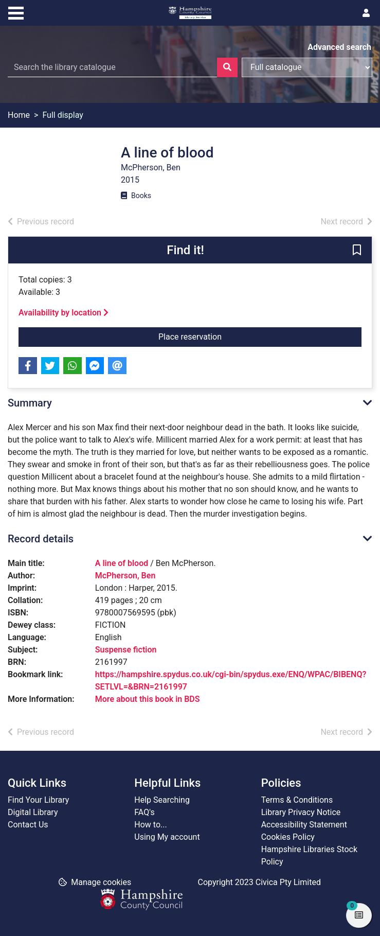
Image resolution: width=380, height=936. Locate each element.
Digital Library (33, 812)
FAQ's (144, 812)
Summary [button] (30, 403)
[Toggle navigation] (16, 12)
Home (19, 115)
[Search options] (307, 67)
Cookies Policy (288, 837)
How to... (150, 824)
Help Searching (162, 800)
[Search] (227, 67)
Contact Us (28, 824)
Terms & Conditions (297, 800)
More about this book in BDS (147, 699)
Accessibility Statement (304, 824)
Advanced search (339, 47)
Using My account (167, 837)
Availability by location (63, 312)
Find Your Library (38, 800)
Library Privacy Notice (301, 812)
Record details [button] (41, 539)
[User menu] (366, 13)
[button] (356, 250)
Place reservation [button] (222, 336)
